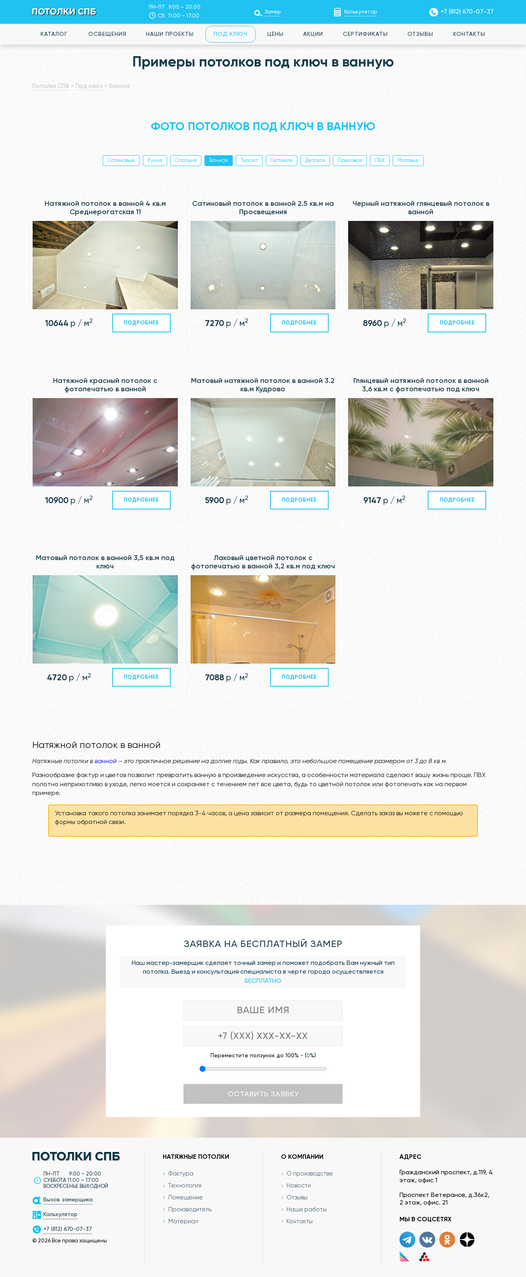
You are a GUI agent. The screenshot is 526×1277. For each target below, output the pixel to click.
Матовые (408, 160)
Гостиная (281, 160)
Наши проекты (170, 34)
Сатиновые (121, 160)
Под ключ (230, 34)
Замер (273, 12)
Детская (315, 160)
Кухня (155, 160)
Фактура (180, 1174)
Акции (313, 34)
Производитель (190, 1210)
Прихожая (350, 160)
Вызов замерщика (68, 1200)
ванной (106, 761)
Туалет (249, 160)
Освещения (107, 34)
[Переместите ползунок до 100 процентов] (263, 1069)
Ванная (218, 160)
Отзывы (420, 34)
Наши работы (306, 1210)
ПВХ (380, 160)
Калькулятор (360, 12)
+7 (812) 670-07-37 (467, 12)
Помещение (185, 1198)
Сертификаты (365, 34)
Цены (275, 34)
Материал (183, 1221)
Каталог (54, 34)
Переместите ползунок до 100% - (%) (263, 1055)
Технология (185, 1186)
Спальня (186, 160)
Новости (298, 1186)
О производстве (309, 1174)
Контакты (469, 34)
